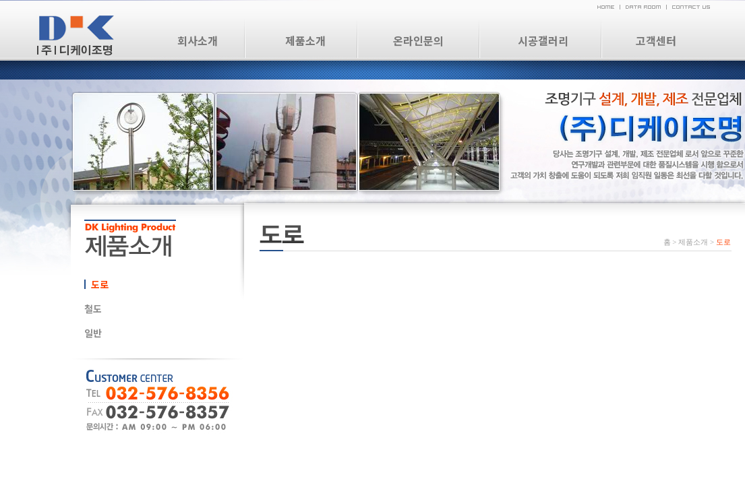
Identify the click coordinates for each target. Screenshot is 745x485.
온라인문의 (418, 40)
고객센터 (656, 40)
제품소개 (305, 40)
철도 (93, 308)
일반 (93, 333)
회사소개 (197, 40)
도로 (100, 284)
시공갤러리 (543, 40)
